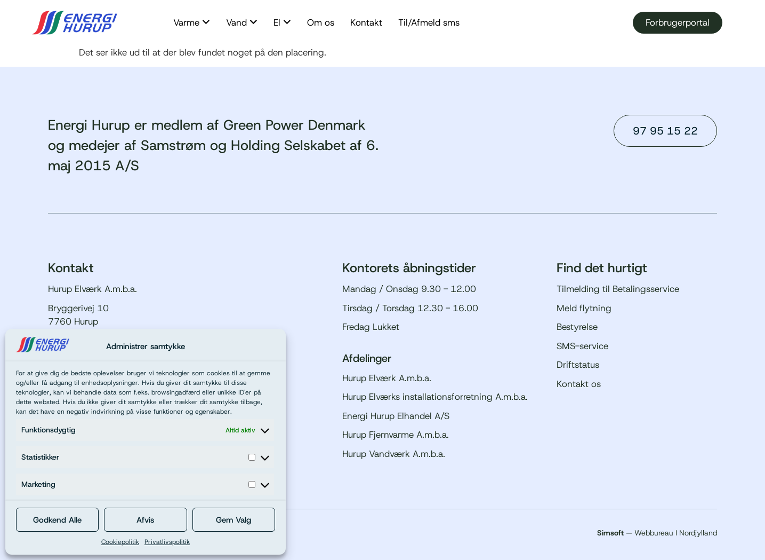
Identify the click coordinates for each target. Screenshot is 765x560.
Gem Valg (233, 520)
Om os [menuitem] (320, 22)
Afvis (145, 520)
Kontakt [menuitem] (366, 22)
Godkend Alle (57, 520)
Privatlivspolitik (167, 542)
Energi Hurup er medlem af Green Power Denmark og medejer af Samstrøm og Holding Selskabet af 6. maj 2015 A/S (213, 145)
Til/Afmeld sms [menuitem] (429, 22)
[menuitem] (191, 23)
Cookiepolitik (120, 542)
